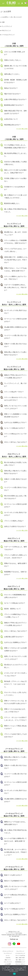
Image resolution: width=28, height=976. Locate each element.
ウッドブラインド (7, 26)
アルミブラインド (20, 951)
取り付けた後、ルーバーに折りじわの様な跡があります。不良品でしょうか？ (15, 852)
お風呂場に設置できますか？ (14, 637)
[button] (19, 3)
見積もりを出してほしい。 (13, 60)
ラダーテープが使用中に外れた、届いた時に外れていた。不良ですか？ (15, 287)
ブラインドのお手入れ (20, 955)
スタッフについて (8, 961)
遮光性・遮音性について (12, 609)
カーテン (8, 955)
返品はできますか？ (11, 88)
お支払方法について (11, 119)
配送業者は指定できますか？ (14, 105)
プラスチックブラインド (7, 951)
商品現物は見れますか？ (12, 125)
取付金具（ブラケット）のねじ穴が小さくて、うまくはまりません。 (15, 684)
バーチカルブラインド (8, 34)
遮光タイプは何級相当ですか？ (14, 881)
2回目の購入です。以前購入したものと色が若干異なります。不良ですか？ (15, 259)
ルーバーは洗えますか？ (12, 903)
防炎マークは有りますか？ (13, 875)
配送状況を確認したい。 (12, 203)
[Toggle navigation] (3, 3)
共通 (3, 22)
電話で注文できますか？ (12, 94)
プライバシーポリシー (20, 964)
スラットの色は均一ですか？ (14, 392)
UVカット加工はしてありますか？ (15, 442)
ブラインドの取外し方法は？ (14, 521)
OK (14, 973)
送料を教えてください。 (12, 74)
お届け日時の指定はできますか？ (15, 99)
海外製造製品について (20, 961)
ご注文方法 (7, 957)
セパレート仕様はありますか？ (14, 428)
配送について (8, 959)
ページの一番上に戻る (21, 128)
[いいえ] (26, 970)
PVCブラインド (6, 30)
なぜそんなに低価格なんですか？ (15, 422)
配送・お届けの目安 (20, 957)
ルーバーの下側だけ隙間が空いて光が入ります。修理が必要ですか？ (15, 841)
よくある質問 (8, 964)
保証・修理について (20, 959)
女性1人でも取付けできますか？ (15, 526)
